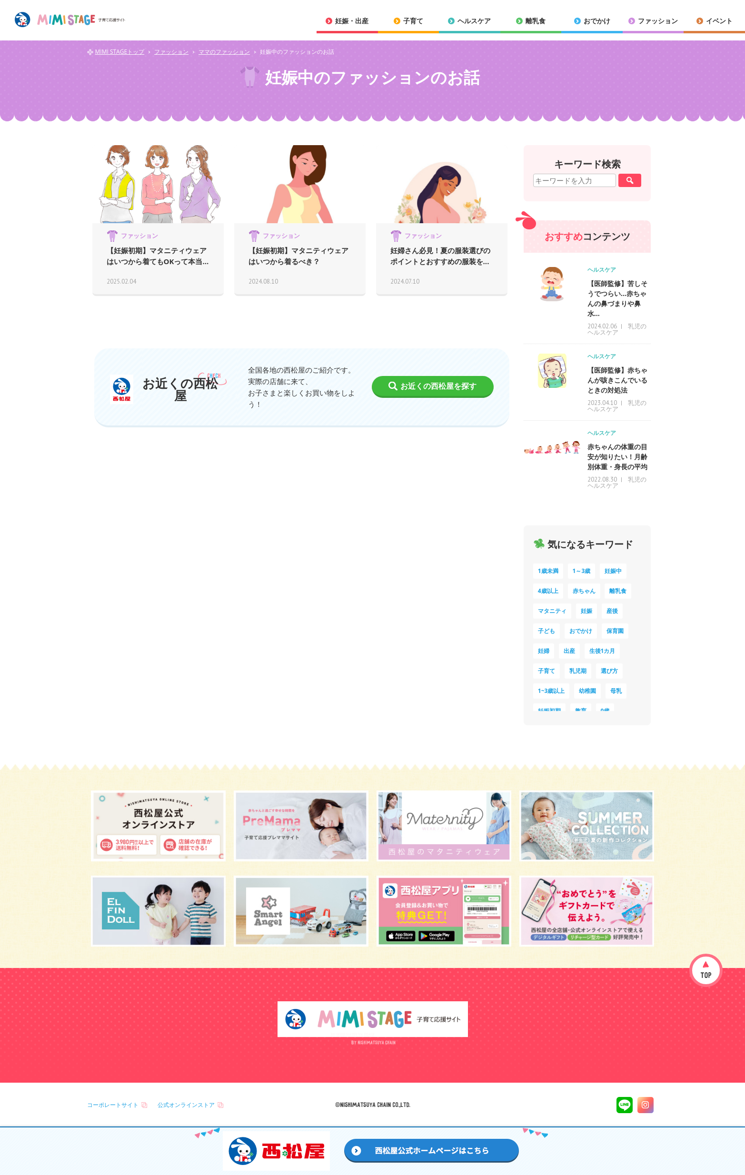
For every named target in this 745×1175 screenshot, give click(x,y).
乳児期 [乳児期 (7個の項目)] (577, 671)
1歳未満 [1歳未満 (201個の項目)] (548, 571)
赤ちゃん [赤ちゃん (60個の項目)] (584, 591)
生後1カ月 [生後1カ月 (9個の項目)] (602, 651)
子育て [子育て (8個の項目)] (546, 671)
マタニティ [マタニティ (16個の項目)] (552, 611)
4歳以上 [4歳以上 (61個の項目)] (548, 591)
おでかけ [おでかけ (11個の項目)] (580, 631)
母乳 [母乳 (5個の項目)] (616, 691)
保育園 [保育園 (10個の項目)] (615, 631)
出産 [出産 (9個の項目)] (569, 651)
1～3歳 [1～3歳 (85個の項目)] (582, 571)
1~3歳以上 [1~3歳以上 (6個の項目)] (551, 691)
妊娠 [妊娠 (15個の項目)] (586, 611)
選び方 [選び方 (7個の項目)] (609, 671)
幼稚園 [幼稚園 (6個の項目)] (587, 691)
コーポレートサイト (113, 1105)
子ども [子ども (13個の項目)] (546, 631)
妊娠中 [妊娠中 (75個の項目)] (613, 571)
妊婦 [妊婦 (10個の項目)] (543, 651)
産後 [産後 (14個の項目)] (612, 611)
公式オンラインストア (186, 1105)
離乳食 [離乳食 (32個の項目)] (617, 591)
